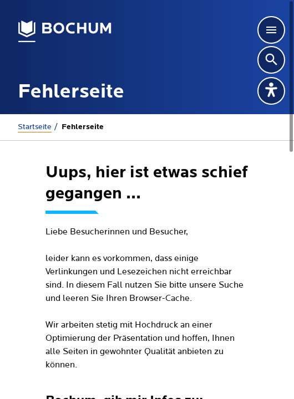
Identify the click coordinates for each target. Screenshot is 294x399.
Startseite (35, 127)
